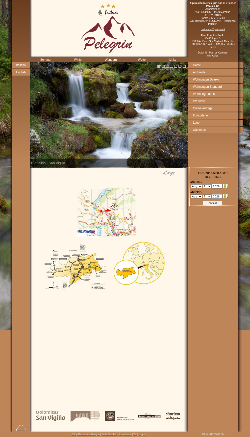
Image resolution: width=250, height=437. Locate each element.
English (21, 72)
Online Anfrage (203, 108)
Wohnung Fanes (204, 94)
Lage (196, 122)
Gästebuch (200, 130)
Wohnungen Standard (207, 86)
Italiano (21, 65)
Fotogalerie (200, 115)
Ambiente (199, 72)
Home (197, 65)
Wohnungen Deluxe (206, 79)
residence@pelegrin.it (213, 29)
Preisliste (199, 101)
